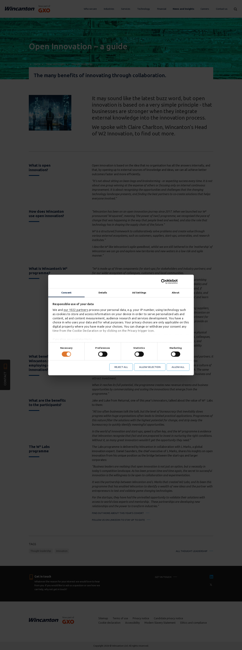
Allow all (178, 367)
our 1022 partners (76, 309)
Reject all (121, 367)
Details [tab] (103, 292)
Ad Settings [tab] (139, 292)
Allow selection (149, 367)
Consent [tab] (66, 292)
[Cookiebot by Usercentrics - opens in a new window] (175, 281)
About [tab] (175, 292)
